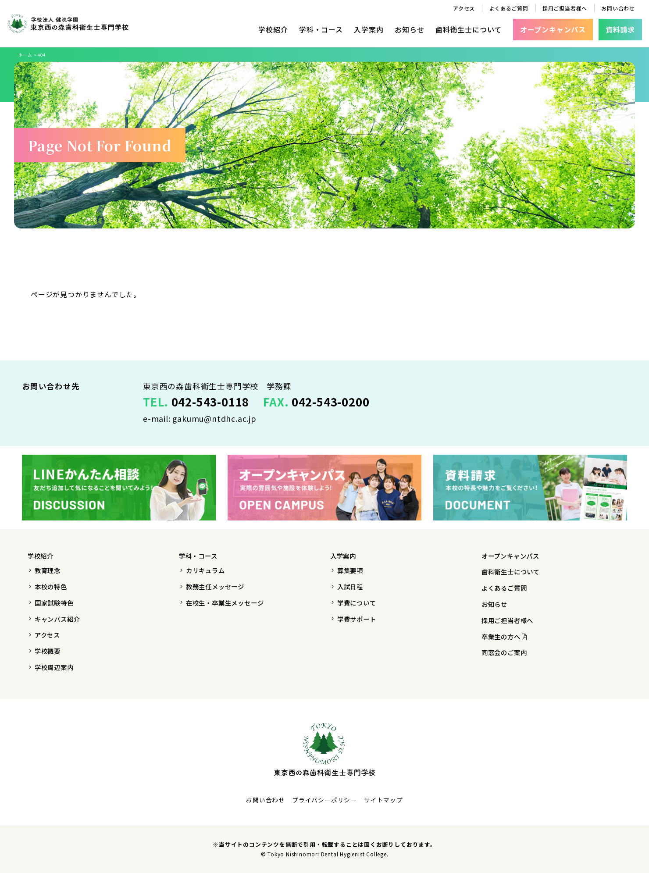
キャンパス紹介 (57, 619)
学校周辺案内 (54, 667)
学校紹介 (273, 29)
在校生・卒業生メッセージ (225, 602)
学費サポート (356, 619)
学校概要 (48, 651)
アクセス (464, 8)
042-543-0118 (210, 401)
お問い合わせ (618, 8)
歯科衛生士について (468, 29)
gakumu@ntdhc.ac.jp (214, 418)
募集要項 (350, 570)
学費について (356, 602)
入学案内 (368, 29)
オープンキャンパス (510, 555)
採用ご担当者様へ (564, 8)
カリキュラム (205, 570)
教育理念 (48, 570)
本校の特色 (51, 586)
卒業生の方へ (504, 636)
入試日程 (350, 586)
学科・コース (321, 29)
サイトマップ (383, 799)
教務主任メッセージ (215, 586)
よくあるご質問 (508, 8)
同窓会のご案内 (504, 652)
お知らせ (409, 29)
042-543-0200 (331, 401)
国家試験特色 (54, 602)
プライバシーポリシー (324, 799)
